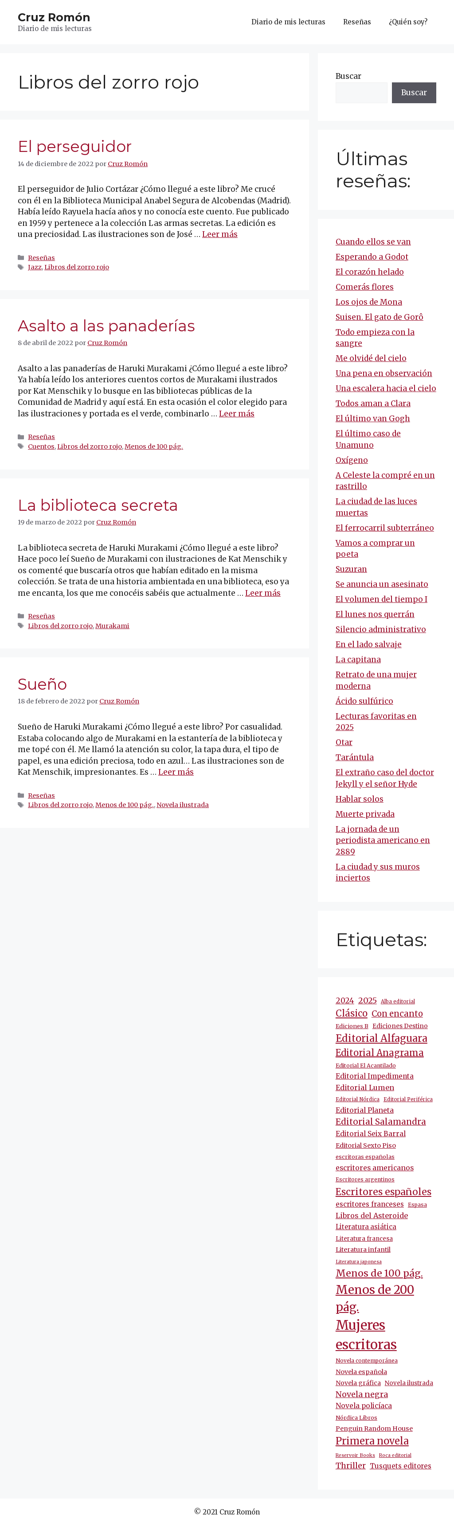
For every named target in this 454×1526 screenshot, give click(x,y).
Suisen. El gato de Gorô (379, 317)
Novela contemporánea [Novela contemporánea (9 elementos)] (367, 1360)
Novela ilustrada (183, 805)
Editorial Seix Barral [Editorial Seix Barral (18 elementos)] (371, 1134)
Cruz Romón (54, 17)
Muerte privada (365, 814)
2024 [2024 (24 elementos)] (345, 1001)
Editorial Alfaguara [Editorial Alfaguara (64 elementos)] (381, 1039)
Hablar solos (360, 799)
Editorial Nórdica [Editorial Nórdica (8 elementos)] (358, 1099)
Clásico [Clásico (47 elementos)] (352, 1013)
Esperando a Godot (372, 257)
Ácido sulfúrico (364, 701)
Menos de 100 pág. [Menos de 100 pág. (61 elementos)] (379, 1273)
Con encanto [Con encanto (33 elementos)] (397, 1014)
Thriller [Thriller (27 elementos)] (351, 1466)
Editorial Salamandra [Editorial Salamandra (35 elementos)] (381, 1122)
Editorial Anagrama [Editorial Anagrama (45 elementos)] (380, 1052)
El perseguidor (75, 146)
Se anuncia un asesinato (382, 584)
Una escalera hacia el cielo (386, 388)
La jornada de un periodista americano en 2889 (383, 840)
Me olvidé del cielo (371, 358)
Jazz (35, 267)
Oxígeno (352, 460)
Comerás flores (365, 287)
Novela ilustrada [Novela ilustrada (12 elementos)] (409, 1383)
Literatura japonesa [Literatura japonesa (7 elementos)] (359, 1262)
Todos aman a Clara (373, 403)
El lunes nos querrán (375, 614)
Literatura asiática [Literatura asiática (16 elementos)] (366, 1227)
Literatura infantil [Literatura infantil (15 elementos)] (363, 1250)
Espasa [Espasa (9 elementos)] (417, 1204)
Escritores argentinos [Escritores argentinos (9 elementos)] (365, 1179)
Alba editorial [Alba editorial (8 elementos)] (398, 1001)
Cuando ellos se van (373, 242)
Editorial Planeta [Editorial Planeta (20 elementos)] (365, 1110)
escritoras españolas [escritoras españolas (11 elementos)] (365, 1157)
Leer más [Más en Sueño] (176, 772)
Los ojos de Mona (369, 302)
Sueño (42, 684)
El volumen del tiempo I (381, 599)
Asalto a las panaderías (106, 325)
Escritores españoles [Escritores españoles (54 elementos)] (383, 1192)
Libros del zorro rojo (76, 267)
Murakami (112, 626)
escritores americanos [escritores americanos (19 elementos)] (375, 1168)
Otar (344, 742)
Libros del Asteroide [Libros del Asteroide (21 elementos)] (372, 1215)
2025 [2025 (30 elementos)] (367, 1000)
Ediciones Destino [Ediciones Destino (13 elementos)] (400, 1026)
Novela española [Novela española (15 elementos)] (361, 1372)
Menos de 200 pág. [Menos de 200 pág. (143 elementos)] (375, 1298)
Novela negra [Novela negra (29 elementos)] (362, 1394)
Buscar (348, 76)
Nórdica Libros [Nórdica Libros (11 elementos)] (356, 1417)
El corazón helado (370, 272)
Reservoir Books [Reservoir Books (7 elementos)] (355, 1455)
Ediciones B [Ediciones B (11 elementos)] (352, 1026)
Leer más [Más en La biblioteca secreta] (263, 593)
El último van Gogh (373, 418)
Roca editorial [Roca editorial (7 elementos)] (395, 1455)
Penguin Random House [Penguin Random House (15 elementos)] (374, 1429)
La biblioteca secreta (98, 505)
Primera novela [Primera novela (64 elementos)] (372, 1441)
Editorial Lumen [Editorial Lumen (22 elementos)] (365, 1087)
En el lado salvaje (369, 644)
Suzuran (351, 569)
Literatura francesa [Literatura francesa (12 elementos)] (364, 1239)
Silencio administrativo (381, 629)
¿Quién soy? (408, 22)
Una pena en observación (384, 373)
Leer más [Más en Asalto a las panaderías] (236, 414)
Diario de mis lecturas (288, 22)
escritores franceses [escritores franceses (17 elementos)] (370, 1204)
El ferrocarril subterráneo (385, 528)
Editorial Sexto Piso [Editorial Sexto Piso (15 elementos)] (366, 1145)
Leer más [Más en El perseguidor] (220, 234)
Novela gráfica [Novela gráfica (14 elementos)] (358, 1383)
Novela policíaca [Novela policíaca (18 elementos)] (364, 1406)
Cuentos (41, 446)
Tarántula (355, 757)
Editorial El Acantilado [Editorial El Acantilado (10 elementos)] (366, 1065)
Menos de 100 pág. (154, 446)
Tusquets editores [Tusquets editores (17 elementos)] (400, 1466)
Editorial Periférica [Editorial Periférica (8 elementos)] (408, 1099)
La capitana (358, 659)
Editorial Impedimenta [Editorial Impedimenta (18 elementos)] (375, 1076)
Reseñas (357, 22)
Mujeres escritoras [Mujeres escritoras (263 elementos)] (366, 1335)
